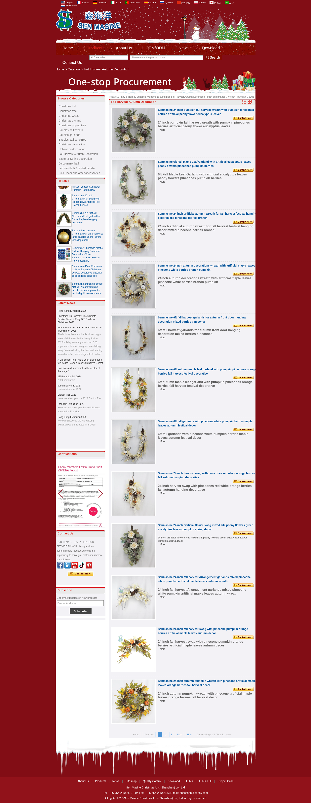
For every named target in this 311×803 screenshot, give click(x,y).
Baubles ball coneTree (72, 139)
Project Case (226, 781)
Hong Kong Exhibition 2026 (72, 311)
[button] (100, 493)
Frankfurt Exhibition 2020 (71, 404)
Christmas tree (68, 111)
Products (94, 48)
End (189, 734)
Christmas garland (70, 120)
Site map (131, 781)
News (184, 48)
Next (179, 734)
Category (74, 69)
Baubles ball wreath (71, 130)
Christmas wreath (69, 115)
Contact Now (80, 573)
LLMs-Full (205, 781)
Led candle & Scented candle (77, 168)
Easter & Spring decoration (75, 158)
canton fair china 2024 (69, 385)
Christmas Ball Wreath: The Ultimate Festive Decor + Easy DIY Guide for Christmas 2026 (77, 319)
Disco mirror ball (69, 163)
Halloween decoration (72, 149)
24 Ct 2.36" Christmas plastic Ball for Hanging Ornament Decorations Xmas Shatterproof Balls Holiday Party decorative (87, 256)
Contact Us (72, 62)
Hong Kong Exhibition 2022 (72, 417)
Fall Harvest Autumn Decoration (78, 154)
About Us (124, 48)
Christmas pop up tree (72, 125)
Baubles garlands (69, 134)
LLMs (189, 781)
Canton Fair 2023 (67, 394)
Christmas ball (67, 106)
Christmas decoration (72, 144)
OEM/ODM (155, 48)
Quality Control (152, 781)
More (162, 129)
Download (211, 48)
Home (67, 48)
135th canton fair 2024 (69, 376)
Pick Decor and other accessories (79, 173)
